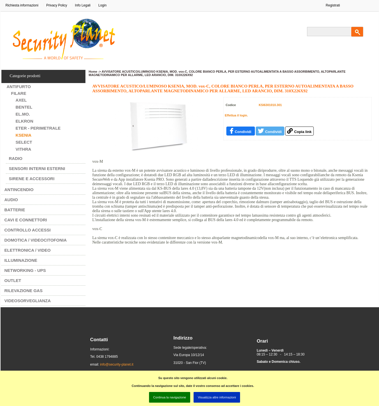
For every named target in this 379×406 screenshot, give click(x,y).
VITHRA (23, 149)
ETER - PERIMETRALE (38, 128)
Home (93, 71)
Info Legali (82, 5)
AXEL (21, 100)
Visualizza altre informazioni (217, 397)
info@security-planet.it (116, 364)
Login (102, 5)
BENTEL (24, 107)
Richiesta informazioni (22, 5)
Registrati (333, 5)
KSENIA (24, 135)
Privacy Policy (56, 5)
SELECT (24, 142)
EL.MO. (23, 114)
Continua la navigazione (169, 397)
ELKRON (24, 121)
